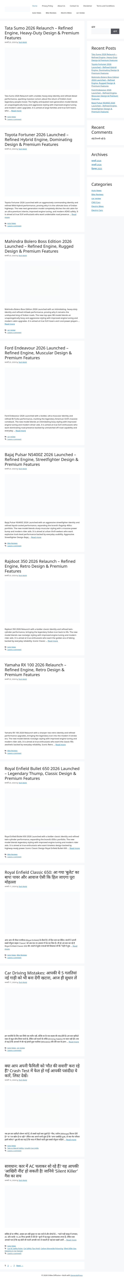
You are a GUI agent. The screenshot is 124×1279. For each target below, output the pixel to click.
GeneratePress (77, 1275)
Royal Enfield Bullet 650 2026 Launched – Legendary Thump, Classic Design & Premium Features (42, 773)
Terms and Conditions (106, 6)
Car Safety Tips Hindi (32, 1248)
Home (34, 6)
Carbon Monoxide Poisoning (52, 1248)
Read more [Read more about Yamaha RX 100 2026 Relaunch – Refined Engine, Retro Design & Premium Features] (60, 744)
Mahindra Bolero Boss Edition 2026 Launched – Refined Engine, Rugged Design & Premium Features (39, 246)
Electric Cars (97, 210)
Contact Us (74, 6)
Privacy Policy (47, 6)
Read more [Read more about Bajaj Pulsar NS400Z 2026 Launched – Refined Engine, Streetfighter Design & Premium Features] (36, 537)
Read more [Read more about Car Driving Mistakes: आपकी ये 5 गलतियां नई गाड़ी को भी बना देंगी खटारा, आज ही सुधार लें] (74, 1041)
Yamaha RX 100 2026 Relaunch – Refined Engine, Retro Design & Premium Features (35, 669)
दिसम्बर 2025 (96, 168)
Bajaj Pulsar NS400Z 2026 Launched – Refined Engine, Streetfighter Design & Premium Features (41, 459)
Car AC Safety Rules (15, 1248)
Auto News (36, 13)
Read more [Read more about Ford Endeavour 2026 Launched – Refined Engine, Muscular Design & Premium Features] (21, 430)
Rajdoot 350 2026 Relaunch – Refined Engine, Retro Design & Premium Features (40, 566)
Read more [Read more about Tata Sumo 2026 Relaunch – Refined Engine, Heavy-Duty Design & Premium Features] (16, 110)
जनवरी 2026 (96, 164)
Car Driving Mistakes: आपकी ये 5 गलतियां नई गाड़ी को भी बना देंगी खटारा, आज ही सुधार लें (41, 975)
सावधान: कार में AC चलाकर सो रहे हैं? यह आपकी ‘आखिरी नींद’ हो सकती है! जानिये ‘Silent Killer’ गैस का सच (42, 1171)
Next (19, 1265)
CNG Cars (95, 202)
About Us (61, 6)
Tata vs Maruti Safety (15, 1148)
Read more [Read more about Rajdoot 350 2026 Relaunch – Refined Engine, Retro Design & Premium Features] (53, 641)
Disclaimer (87, 6)
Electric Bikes (66, 13)
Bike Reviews (51, 13)
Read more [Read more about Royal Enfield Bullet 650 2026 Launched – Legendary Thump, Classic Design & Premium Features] (75, 848)
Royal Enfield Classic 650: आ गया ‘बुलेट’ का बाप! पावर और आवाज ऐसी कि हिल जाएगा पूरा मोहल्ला (42, 877)
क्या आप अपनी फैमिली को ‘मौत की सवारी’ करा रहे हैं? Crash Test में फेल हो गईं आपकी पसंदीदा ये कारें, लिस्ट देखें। (42, 1070)
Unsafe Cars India (32, 1148)
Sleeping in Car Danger (14, 1251)
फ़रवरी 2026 (96, 160)
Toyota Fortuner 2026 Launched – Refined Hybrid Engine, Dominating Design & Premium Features (38, 139)
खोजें (93, 27)
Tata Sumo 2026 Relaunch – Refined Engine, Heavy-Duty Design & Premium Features (42, 32)
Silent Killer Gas (70, 1248)
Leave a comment (14, 119)
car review (80, 13)
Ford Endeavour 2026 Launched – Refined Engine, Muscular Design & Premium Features (38, 352)
